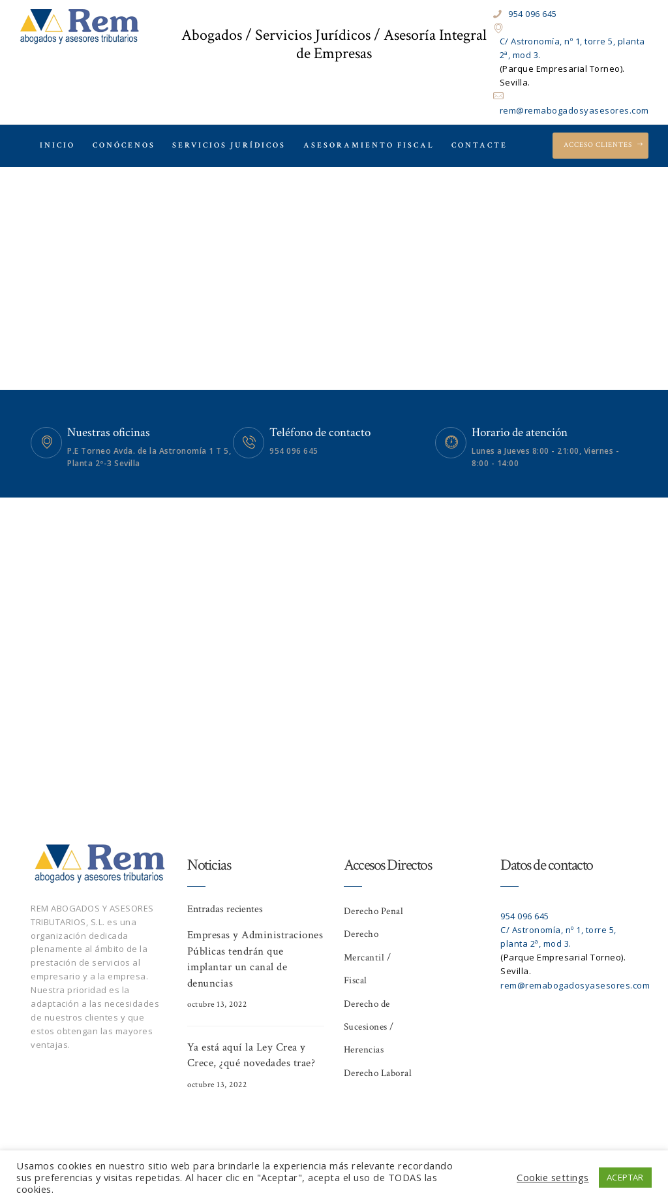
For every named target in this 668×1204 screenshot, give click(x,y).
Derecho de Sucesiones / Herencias (369, 1027)
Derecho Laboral (378, 1073)
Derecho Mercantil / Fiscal (367, 957)
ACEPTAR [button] (626, 1177)
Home (298, 265)
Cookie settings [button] (553, 1177)
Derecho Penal (374, 911)
